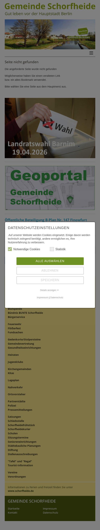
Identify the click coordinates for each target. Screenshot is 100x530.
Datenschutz (56, 297)
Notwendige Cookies (24, 249)
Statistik (58, 249)
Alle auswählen (50, 261)
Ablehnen (50, 270)
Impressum (42, 297)
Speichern (50, 280)
